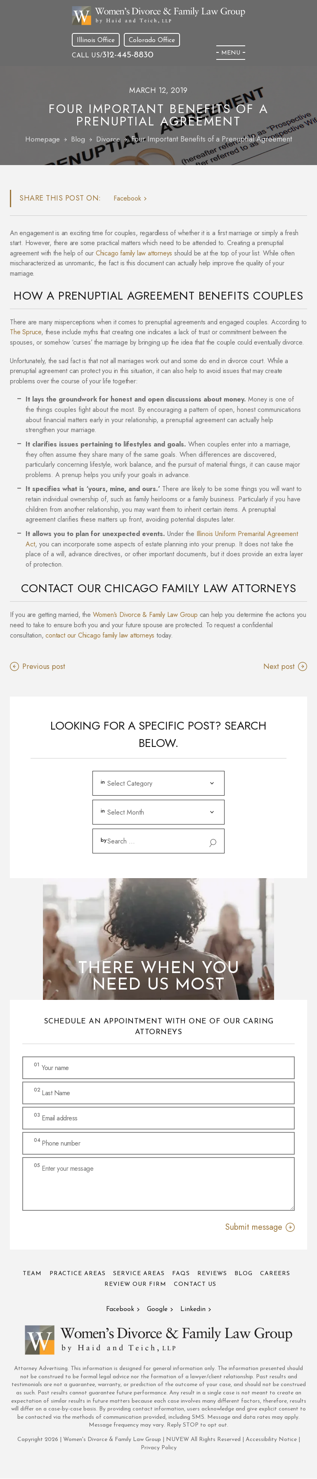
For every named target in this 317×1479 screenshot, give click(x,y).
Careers (278, 1274)
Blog (245, 1274)
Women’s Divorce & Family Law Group (145, 615)
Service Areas (138, 1274)
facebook (127, 198)
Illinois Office (96, 40)
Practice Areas (76, 1274)
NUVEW (177, 1440)
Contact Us (196, 1285)
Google (157, 1310)
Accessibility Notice (272, 1440)
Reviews (213, 1274)
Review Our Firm (135, 1285)
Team (30, 1274)
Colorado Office (152, 40)
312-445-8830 (128, 55)
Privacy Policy (159, 1448)
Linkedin (194, 1310)
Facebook (119, 1310)
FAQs (181, 1274)
